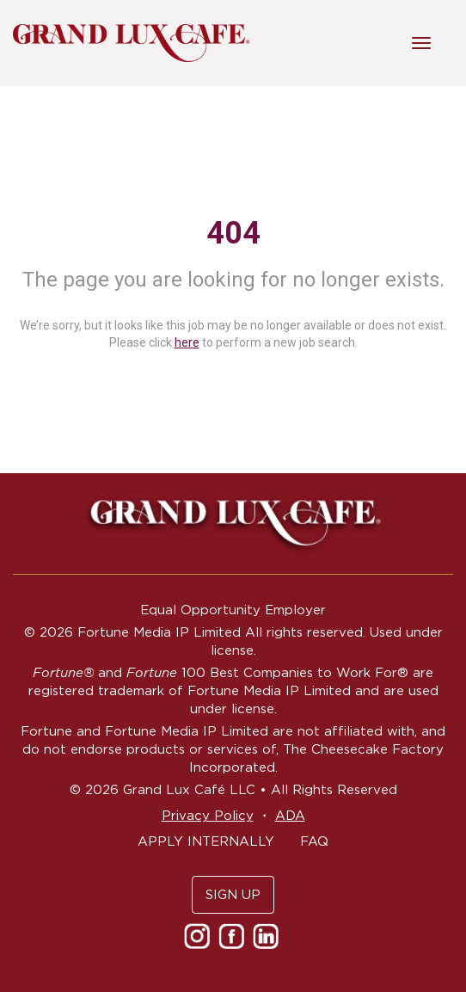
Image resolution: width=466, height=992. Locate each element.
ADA (290, 815)
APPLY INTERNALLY (206, 841)
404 (233, 233)
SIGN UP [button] (233, 894)
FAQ (314, 841)
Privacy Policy (208, 815)
